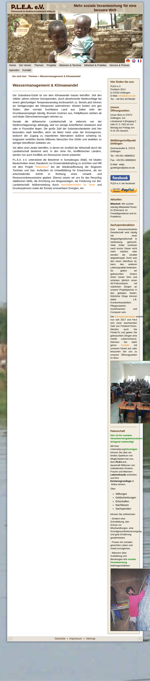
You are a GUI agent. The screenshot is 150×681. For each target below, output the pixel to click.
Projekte (51, 65)
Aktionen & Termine (70, 65)
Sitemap (90, 638)
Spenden (14, 70)
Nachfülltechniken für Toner (78, 184)
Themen (39, 65)
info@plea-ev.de (127, 95)
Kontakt (26, 70)
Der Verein (25, 65)
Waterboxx (42, 166)
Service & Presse (119, 65)
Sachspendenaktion (125, 316)
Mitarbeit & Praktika (95, 65)
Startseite (60, 638)
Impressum (75, 638)
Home (12, 65)
